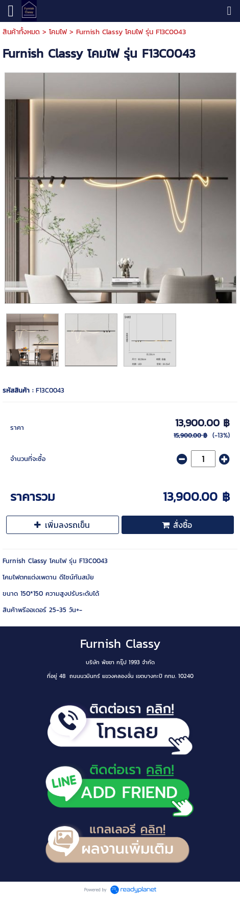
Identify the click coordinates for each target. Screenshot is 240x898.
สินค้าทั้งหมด (21, 32)
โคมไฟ (58, 32)
